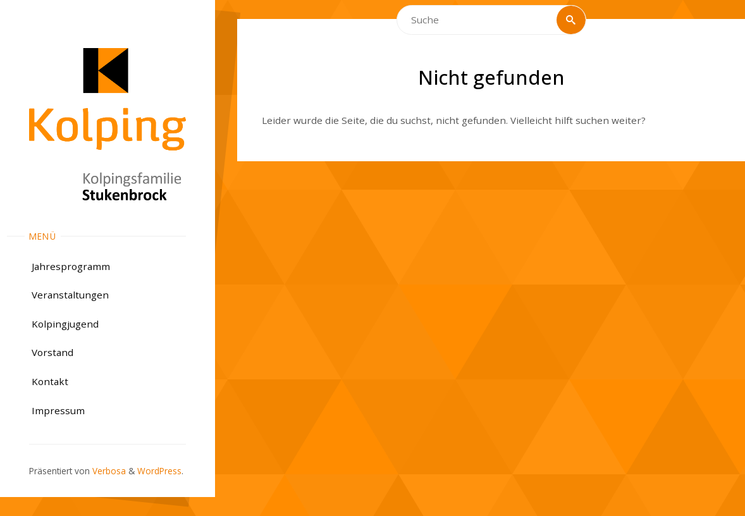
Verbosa (108, 471)
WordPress (159, 471)
